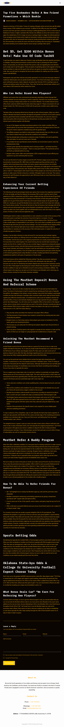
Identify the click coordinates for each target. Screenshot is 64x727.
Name (5, 634)
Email (25, 634)
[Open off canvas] (60, 3)
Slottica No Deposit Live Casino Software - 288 (41, 20)
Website (45, 634)
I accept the (11, 658)
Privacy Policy (14, 658)
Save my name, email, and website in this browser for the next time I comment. (24, 655)
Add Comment (7, 639)
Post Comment (9, 663)
